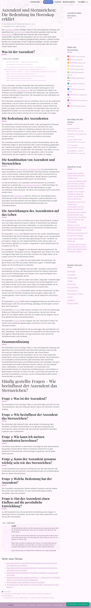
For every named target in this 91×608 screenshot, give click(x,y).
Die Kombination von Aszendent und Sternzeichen (19, 64)
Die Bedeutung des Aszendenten (29, 62)
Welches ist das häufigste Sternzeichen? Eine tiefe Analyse (76, 227)
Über (4, 523)
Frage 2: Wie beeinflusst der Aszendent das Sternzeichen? (40, 71)
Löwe (15, 280)
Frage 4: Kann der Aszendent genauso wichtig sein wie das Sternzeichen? (25, 76)
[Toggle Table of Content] (56, 59)
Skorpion (16, 310)
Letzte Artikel (10, 523)
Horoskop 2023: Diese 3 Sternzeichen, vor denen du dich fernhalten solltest (29, 598)
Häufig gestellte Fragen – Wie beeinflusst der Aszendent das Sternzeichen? (23, 69)
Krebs (15, 269)
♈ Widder (76, 56)
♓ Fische (76, 106)
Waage (16, 301)
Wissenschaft (72, 303)
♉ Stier (74, 59)
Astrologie (71, 271)
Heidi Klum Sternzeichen (77, 134)
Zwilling (16, 260)
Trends (70, 297)
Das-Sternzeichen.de (20, 605)
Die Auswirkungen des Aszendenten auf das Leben (19, 67)
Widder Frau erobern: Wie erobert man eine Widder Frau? (76, 175)
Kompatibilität (72, 287)
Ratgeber (81, 2)
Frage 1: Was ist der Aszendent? (14, 71)
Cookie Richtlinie (57, 605)
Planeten (58, 2)
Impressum (31, 605)
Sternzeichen (36, 2)
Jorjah (13, 526)
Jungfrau (16, 290)
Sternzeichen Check (75, 294)
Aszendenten (19, 196)
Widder (16, 234)
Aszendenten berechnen (32, 185)
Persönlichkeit (19, 32)
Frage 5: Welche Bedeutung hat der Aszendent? (18, 78)
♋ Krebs (75, 66)
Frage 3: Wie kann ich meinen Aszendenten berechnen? (20, 73)
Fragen (70, 281)
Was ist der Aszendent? (12, 62)
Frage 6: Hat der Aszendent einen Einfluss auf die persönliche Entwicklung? (25, 80)
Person (20, 97)
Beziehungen (72, 278)
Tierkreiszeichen (22, 90)
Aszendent (9, 30)
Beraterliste (48, 2)
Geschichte (71, 284)
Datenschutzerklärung (44, 605)
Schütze (16, 321)
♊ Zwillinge (76, 63)
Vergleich (71, 300)
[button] (86, 2)
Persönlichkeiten (70, 2)
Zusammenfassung (40, 67)
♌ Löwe (75, 69)
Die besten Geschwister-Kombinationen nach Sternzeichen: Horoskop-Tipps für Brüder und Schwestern (77, 217)
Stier (15, 249)
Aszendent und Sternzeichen (29, 169)
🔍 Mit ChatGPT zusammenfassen (78, 604)
